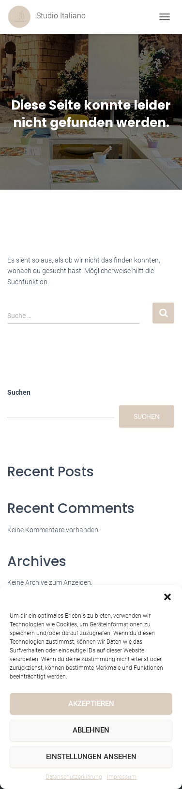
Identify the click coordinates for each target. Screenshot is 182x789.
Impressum (121, 777)
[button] (167, 597)
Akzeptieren (91, 703)
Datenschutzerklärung (74, 777)
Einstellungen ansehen (91, 756)
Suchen (18, 392)
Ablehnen (91, 730)
